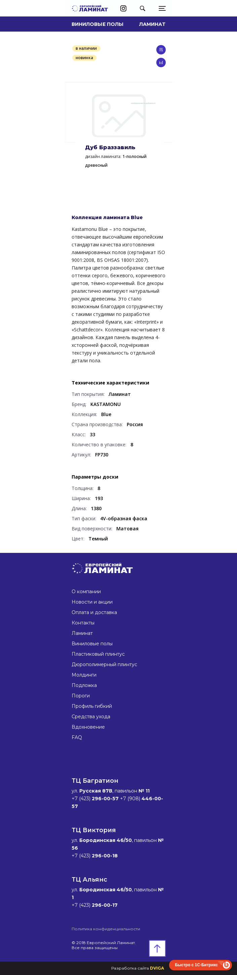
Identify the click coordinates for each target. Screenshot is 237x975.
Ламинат (152, 24)
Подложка (84, 685)
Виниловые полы (98, 24)
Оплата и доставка (94, 612)
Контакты (83, 623)
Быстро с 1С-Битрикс (196, 965)
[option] (118, 112)
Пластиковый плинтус (98, 654)
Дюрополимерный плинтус (104, 664)
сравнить (161, 62)
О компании (86, 591)
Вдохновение (88, 727)
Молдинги (84, 675)
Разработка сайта (137, 968)
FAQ (77, 737)
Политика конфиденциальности (106, 928)
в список (161, 49)
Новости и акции (92, 602)
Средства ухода (91, 717)
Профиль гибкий (92, 706)
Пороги (81, 696)
